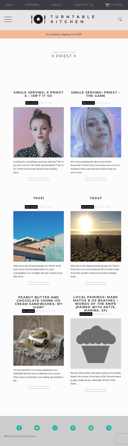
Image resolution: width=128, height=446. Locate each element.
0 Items (116, 4)
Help (9, 4)
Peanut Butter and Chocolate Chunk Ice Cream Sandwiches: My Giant (38, 302)
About (56, 4)
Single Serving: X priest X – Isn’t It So (39, 94)
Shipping (32, 4)
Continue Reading (38, 178)
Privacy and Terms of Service (22, 436)
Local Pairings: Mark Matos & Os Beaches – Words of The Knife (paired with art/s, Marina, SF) (95, 304)
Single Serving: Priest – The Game (95, 94)
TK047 (96, 198)
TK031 (38, 198)
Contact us (83, 4)
